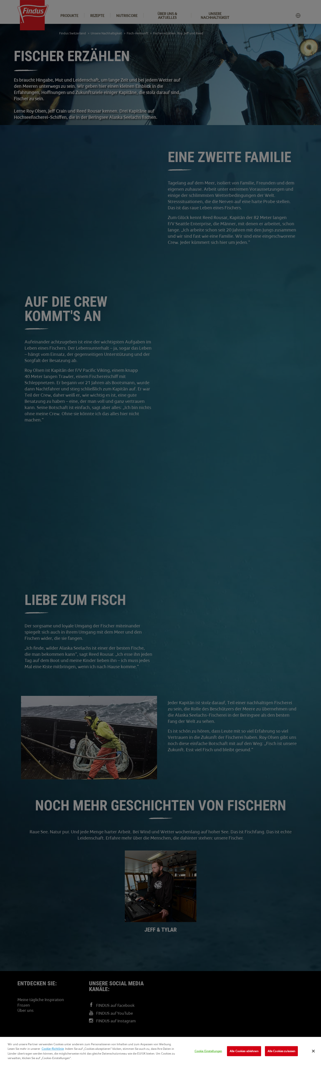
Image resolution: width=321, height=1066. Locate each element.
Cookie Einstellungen (208, 1051)
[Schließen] (313, 1051)
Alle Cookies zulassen (281, 1051)
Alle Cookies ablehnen (244, 1051)
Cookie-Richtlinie (53, 1048)
